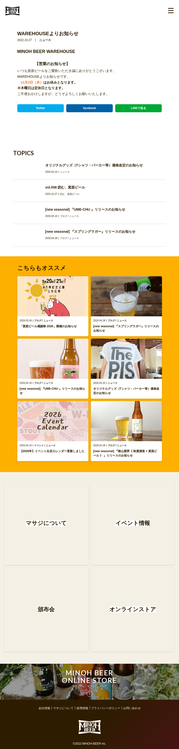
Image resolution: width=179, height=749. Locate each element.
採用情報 (82, 708)
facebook (89, 108)
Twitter (40, 108)
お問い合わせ (132, 708)
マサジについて (63, 708)
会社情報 (44, 708)
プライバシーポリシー (105, 708)
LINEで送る (138, 108)
